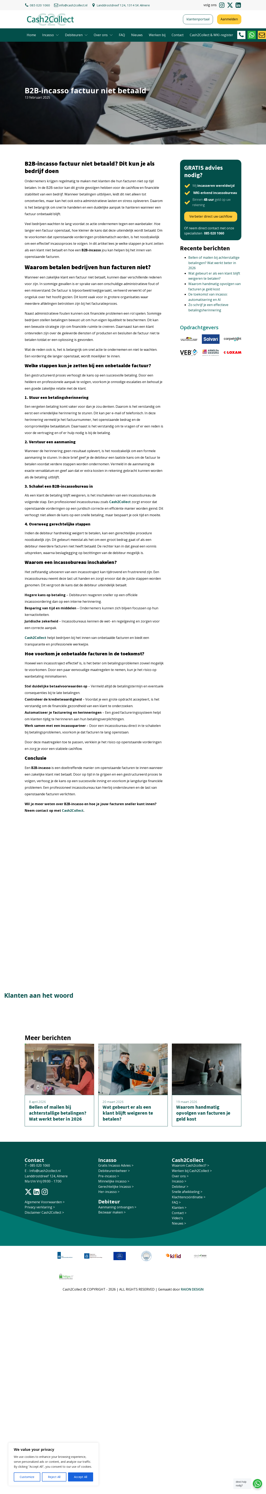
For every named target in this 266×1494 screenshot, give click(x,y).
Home (31, 35)
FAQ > (176, 1202)
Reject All (54, 1477)
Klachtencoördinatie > (188, 1197)
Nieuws (137, 35)
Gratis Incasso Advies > (115, 1165)
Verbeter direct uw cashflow (210, 216)
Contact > (179, 1213)
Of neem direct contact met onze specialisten (209, 231)
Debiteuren (76, 35)
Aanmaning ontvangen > (117, 1207)
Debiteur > (180, 1186)
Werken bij (157, 35)
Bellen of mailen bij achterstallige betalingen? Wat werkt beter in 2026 (213, 262)
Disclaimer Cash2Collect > (44, 1212)
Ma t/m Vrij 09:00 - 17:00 (43, 1181)
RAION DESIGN (192, 1289)
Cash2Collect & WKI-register (211, 35)
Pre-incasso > (108, 1176)
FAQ (122, 35)
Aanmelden (229, 19)
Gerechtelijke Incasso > (116, 1186)
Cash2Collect (120, 502)
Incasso (50, 35)
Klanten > (179, 1207)
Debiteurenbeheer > (114, 1170)
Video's (177, 1218)
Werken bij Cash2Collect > (192, 1170)
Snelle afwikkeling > (187, 1191)
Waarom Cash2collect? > (190, 1165)
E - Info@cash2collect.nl (43, 1170)
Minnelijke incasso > (113, 1181)
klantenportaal (197, 19)
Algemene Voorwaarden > (45, 1202)
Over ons (103, 35)
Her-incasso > (108, 1191)
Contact (178, 35)
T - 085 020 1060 (38, 1165)
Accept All (80, 1477)
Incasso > (179, 1181)
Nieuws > (179, 1223)
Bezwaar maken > (112, 1212)
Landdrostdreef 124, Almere (46, 1176)
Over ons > (180, 1176)
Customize (27, 1477)
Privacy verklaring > (40, 1207)
